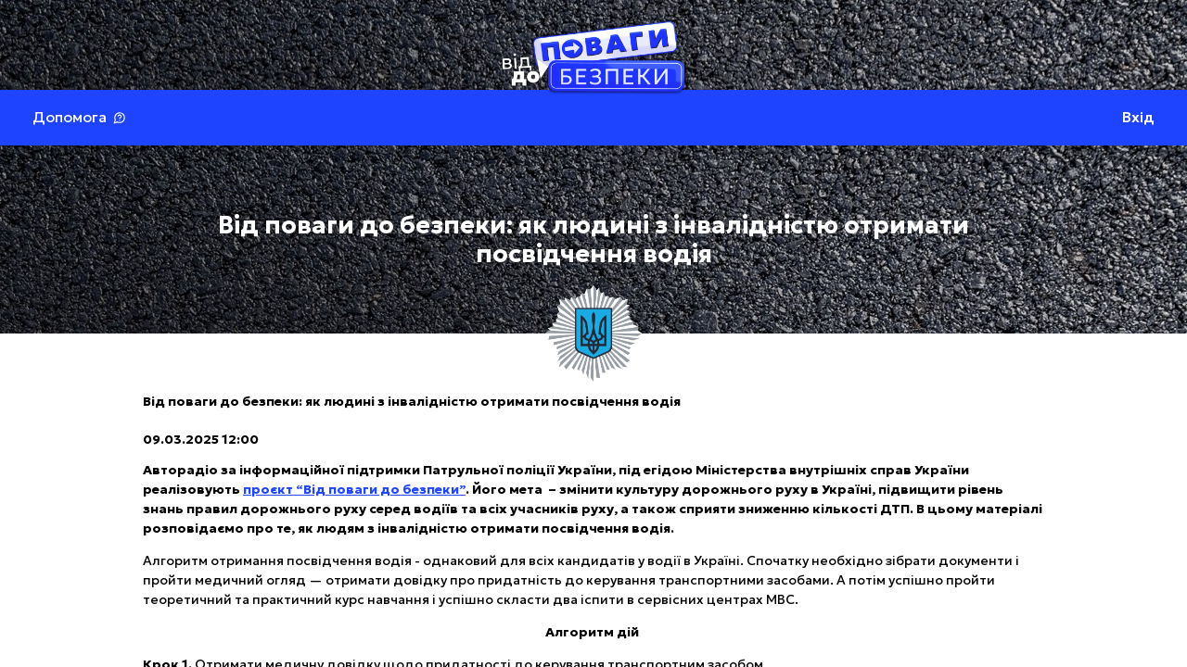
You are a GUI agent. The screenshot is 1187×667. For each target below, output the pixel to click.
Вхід (1138, 117)
